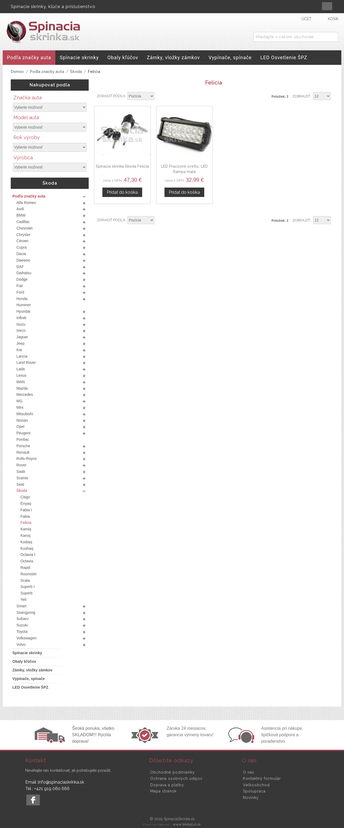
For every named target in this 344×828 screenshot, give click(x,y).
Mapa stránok (163, 791)
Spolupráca (254, 791)
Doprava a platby (167, 785)
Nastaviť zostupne (159, 96)
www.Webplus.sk (187, 824)
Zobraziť (301, 96)
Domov (17, 71)
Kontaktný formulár (262, 778)
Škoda (76, 71)
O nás (248, 772)
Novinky (251, 797)
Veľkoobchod (256, 785)
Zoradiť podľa (111, 96)
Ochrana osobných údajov (176, 778)
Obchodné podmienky (172, 772)
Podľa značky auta (47, 71)
